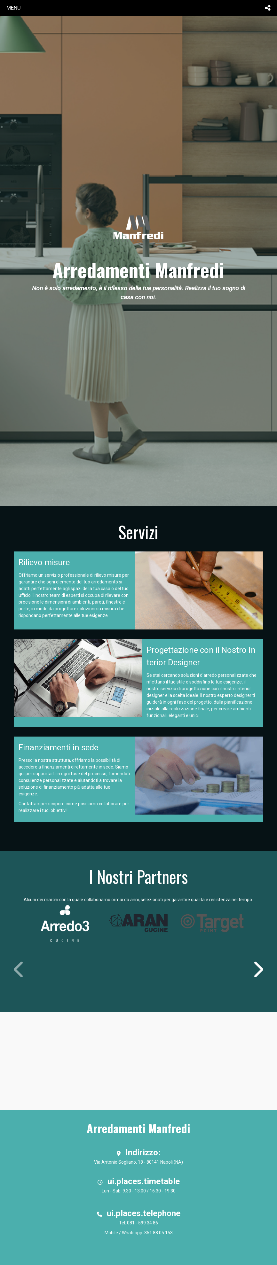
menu (13, 7)
